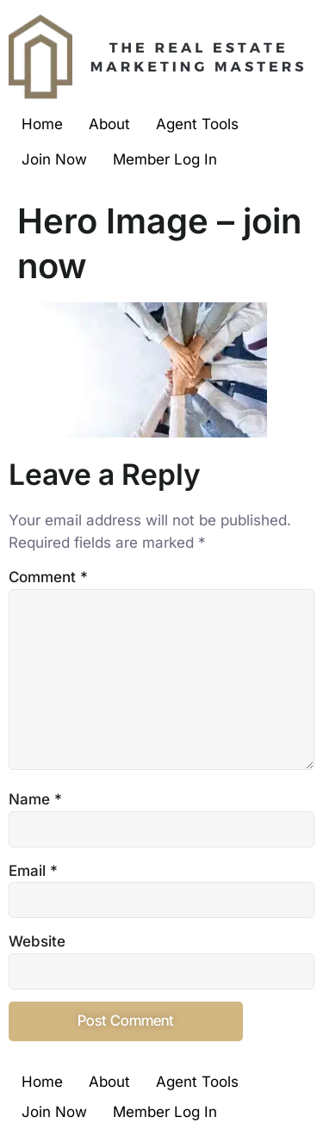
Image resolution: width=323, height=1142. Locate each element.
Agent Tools (197, 124)
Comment (48, 577)
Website (37, 941)
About (109, 124)
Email (33, 870)
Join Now (54, 159)
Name (35, 799)
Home (42, 124)
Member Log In (165, 159)
